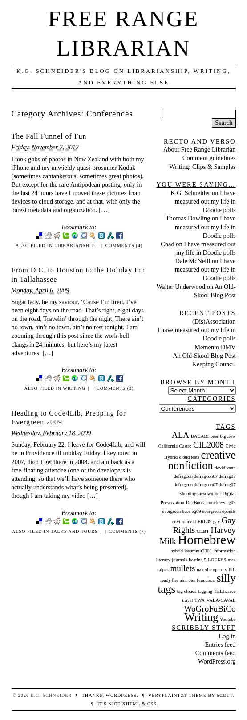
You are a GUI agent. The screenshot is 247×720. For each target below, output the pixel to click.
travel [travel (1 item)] (187, 600)
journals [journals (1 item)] (179, 559)
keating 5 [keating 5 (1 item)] (197, 559)
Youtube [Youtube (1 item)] (228, 619)
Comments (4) (123, 245)
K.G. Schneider (190, 192)
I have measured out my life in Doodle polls (205, 201)
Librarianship (74, 245)
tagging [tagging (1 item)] (205, 591)
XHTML (131, 703)
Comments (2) (115, 388)
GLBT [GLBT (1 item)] (203, 531)
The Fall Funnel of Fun (49, 136)
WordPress (120, 695)
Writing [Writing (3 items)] (202, 617)
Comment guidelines (209, 157)
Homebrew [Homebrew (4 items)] (206, 539)
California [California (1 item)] (168, 446)
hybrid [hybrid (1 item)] (176, 550)
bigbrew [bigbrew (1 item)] (228, 436)
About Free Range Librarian (199, 149)
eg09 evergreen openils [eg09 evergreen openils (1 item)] (214, 511)
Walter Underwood (181, 286)
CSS (152, 703)
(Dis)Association (214, 321)
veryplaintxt (167, 695)
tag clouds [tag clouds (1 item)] (187, 591)
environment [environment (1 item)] (184, 521)
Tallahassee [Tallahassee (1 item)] (225, 591)
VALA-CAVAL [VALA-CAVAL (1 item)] (221, 600)
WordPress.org (217, 661)
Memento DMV (214, 347)
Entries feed (220, 644)
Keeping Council (214, 364)
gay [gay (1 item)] (216, 521)
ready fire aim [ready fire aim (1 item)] (173, 580)
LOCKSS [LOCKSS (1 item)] (217, 559)
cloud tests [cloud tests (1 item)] (189, 457)
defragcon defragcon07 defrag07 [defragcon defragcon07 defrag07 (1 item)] (204, 476)
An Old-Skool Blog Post (204, 355)
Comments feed (215, 652)
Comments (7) (127, 531)
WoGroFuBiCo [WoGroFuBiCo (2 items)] (210, 608)
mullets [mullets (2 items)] (182, 568)
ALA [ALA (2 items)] (180, 435)
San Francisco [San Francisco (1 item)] (201, 580)
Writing (74, 388)
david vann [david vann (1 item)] (225, 467)
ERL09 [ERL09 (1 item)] (204, 521)
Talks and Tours (74, 531)
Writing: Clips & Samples (202, 166)
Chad (167, 244)
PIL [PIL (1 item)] (232, 569)
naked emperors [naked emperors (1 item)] (212, 569)
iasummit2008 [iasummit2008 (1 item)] (198, 550)
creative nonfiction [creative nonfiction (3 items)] (201, 460)
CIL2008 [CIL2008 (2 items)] (208, 444)
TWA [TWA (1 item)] (199, 600)
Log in (227, 636)
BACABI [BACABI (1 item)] (200, 436)
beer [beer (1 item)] (215, 436)
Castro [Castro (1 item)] (185, 446)
